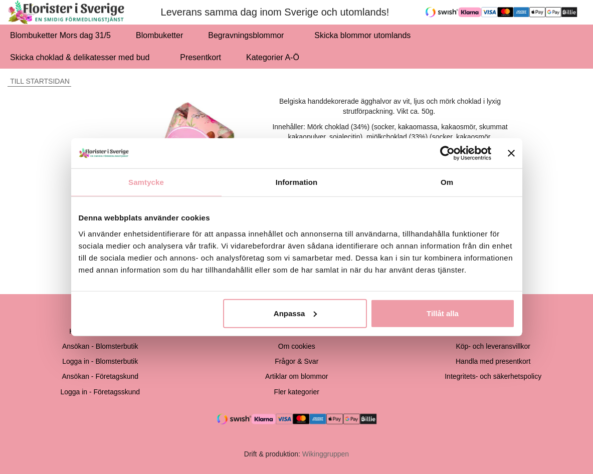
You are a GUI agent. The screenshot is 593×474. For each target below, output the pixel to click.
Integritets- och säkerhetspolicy (493, 376)
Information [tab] (297, 182)
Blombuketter (159, 35)
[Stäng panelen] (511, 153)
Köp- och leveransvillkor (493, 346)
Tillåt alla (443, 313)
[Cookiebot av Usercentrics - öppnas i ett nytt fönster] (447, 153)
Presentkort (200, 57)
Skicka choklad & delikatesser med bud (82, 57)
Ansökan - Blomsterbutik (100, 346)
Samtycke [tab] (146, 182)
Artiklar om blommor (296, 376)
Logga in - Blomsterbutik (100, 361)
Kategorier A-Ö (275, 57)
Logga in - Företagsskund (100, 392)
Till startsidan (39, 81)
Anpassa (295, 313)
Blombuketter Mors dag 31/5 (60, 35)
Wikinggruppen (325, 454)
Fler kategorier (296, 392)
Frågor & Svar (296, 361)
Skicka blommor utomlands (362, 35)
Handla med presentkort (493, 361)
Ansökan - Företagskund (100, 376)
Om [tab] (447, 182)
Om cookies (296, 346)
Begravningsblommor (248, 35)
